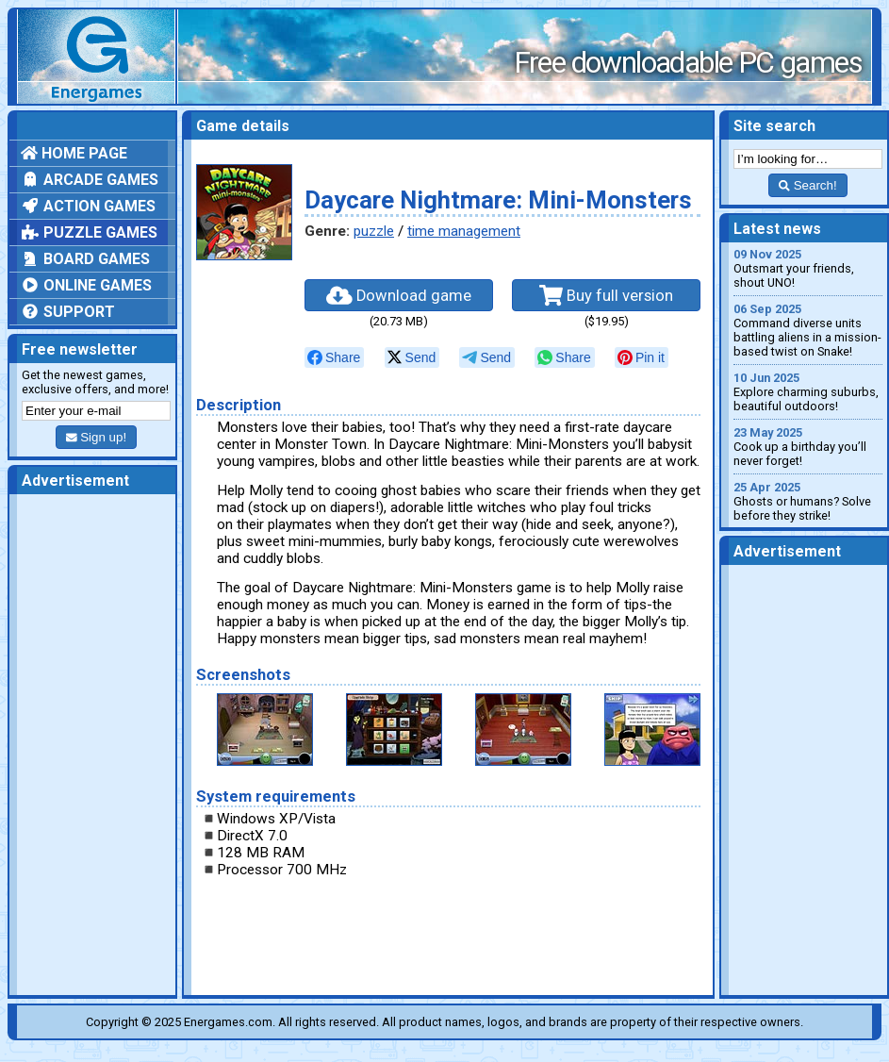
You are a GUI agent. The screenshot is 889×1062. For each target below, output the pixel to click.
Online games (86, 285)
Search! (807, 185)
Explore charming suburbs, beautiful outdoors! (807, 392)
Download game (398, 295)
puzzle (374, 231)
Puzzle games (89, 232)
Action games (88, 206)
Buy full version (606, 295)
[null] (334, 357)
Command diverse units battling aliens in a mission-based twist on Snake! (807, 330)
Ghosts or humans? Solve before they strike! (807, 501)
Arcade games (89, 180)
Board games (85, 259)
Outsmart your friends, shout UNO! (807, 268)
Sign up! (96, 437)
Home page (74, 153)
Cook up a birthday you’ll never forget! (807, 446)
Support (68, 312)
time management (463, 231)
